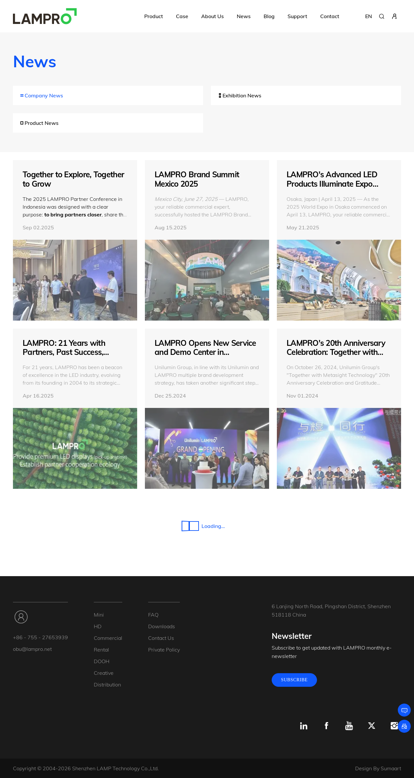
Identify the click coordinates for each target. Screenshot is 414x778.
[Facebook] (326, 726)
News (244, 16)
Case (182, 16)
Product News (39, 123)
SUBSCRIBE (294, 679)
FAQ (153, 614)
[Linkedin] (303, 726)
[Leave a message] (404, 710)
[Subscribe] (404, 726)
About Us (212, 16)
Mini (99, 614)
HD (98, 626)
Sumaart (391, 768)
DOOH (101, 661)
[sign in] (394, 16)
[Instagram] (394, 726)
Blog (269, 16)
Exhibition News (239, 95)
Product (153, 16)
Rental (101, 649)
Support (297, 16)
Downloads (161, 626)
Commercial (108, 638)
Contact (329, 16)
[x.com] (371, 726)
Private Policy (164, 649)
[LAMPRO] (45, 16)
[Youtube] (349, 726)
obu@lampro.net (32, 649)
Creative (104, 673)
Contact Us (161, 638)
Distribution (107, 684)
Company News (41, 95)
